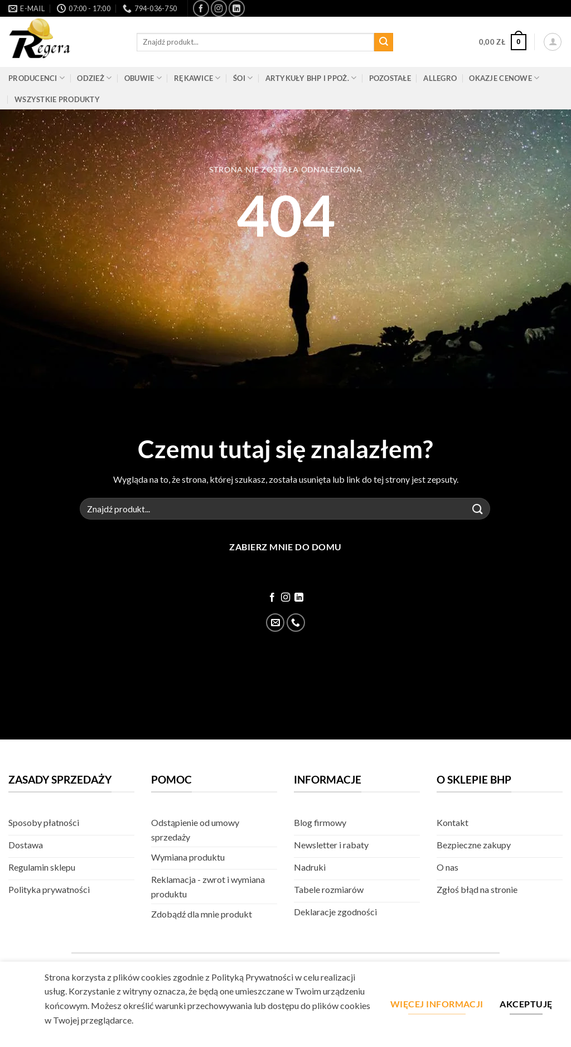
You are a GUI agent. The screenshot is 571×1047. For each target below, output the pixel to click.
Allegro (440, 78)
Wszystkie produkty (57, 99)
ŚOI (243, 78)
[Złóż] (383, 42)
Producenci (36, 78)
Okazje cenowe (504, 78)
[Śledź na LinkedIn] (237, 8)
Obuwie (143, 78)
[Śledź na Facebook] (201, 8)
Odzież (94, 78)
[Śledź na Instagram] (219, 8)
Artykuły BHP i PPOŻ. (311, 78)
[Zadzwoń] (296, 622)
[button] (502, 42)
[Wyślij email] (275, 622)
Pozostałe (390, 78)
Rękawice (197, 78)
